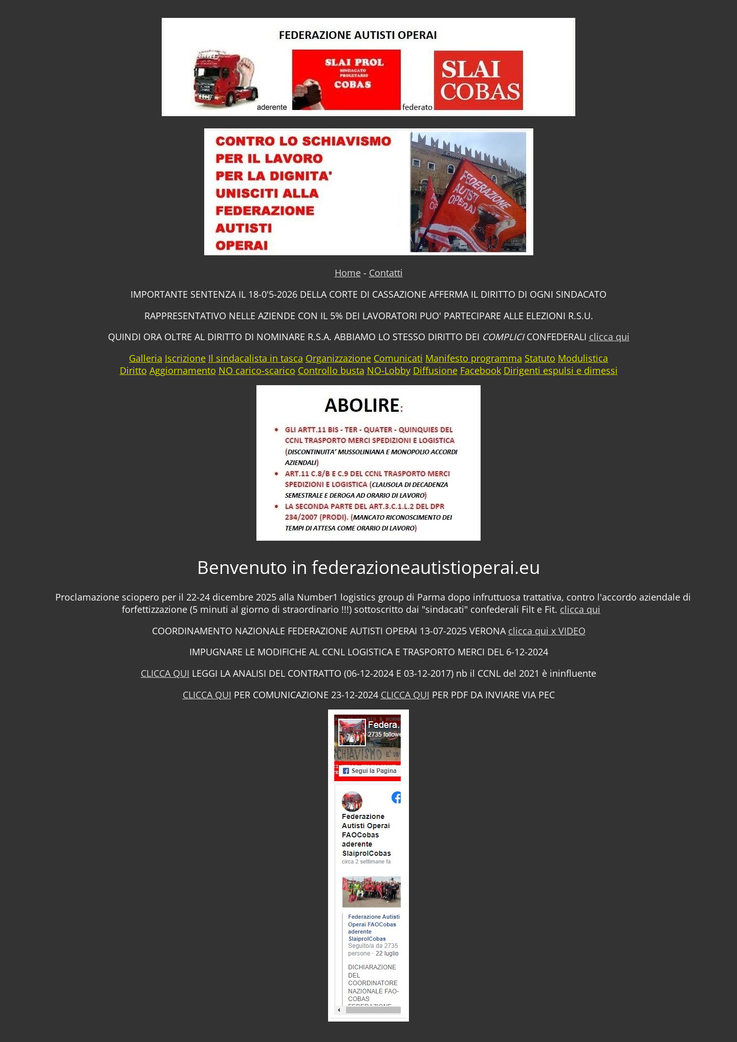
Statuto (540, 358)
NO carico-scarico (257, 370)
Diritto (133, 370)
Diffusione (435, 370)
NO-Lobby (388, 370)
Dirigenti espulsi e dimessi (561, 370)
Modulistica (583, 358)
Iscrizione (185, 358)
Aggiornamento (182, 370)
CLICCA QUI (165, 673)
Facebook (480, 370)
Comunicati (398, 358)
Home (348, 273)
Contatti (386, 273)
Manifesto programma (473, 358)
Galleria (145, 358)
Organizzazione (338, 358)
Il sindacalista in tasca (255, 358)
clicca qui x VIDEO (547, 631)
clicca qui (609, 336)
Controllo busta (331, 370)
